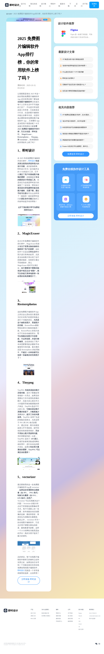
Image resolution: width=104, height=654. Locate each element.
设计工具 (33, 613)
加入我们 (70, 615)
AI (79, 626)
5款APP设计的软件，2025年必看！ (74, 121)
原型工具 (33, 615)
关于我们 (84, 5)
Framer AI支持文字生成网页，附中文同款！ (76, 146)
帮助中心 (52, 5)
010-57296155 (93, 613)
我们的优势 (33, 5)
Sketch (80, 615)
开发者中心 (59, 621)
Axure (80, 624)
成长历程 (70, 618)
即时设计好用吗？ (68, 78)
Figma (74, 29)
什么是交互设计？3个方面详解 (73, 72)
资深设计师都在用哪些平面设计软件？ (75, 134)
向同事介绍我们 (46, 615)
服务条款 (58, 618)
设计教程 (43, 5)
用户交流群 (92, 618)
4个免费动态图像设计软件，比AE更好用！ (76, 115)
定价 (76, 5)
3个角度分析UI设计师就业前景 (73, 59)
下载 (69, 5)
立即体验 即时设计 (28, 580)
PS (79, 618)
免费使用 (94, 5)
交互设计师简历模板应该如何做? (73, 91)
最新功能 (61, 5)
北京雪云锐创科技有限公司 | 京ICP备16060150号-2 (15, 643)
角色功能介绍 (45, 613)
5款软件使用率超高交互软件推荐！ (74, 65)
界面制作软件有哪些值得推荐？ (73, 140)
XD (79, 621)
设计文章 (9, 14)
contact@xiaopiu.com (94, 615)
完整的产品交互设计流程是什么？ (74, 84)
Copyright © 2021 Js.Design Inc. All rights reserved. (14, 644)
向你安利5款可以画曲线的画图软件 (74, 127)
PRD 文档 (33, 618)
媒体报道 (70, 621)
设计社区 (22, 5)
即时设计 (31, 161)
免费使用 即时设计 (75, 154)
